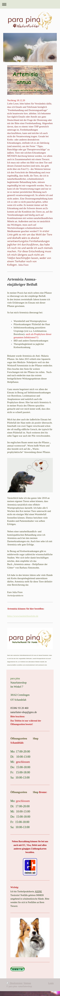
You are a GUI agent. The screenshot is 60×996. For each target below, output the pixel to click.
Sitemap (27, 983)
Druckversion (14, 983)
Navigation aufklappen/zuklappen (30, 4)
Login (51, 983)
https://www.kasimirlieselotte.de (22, 616)
